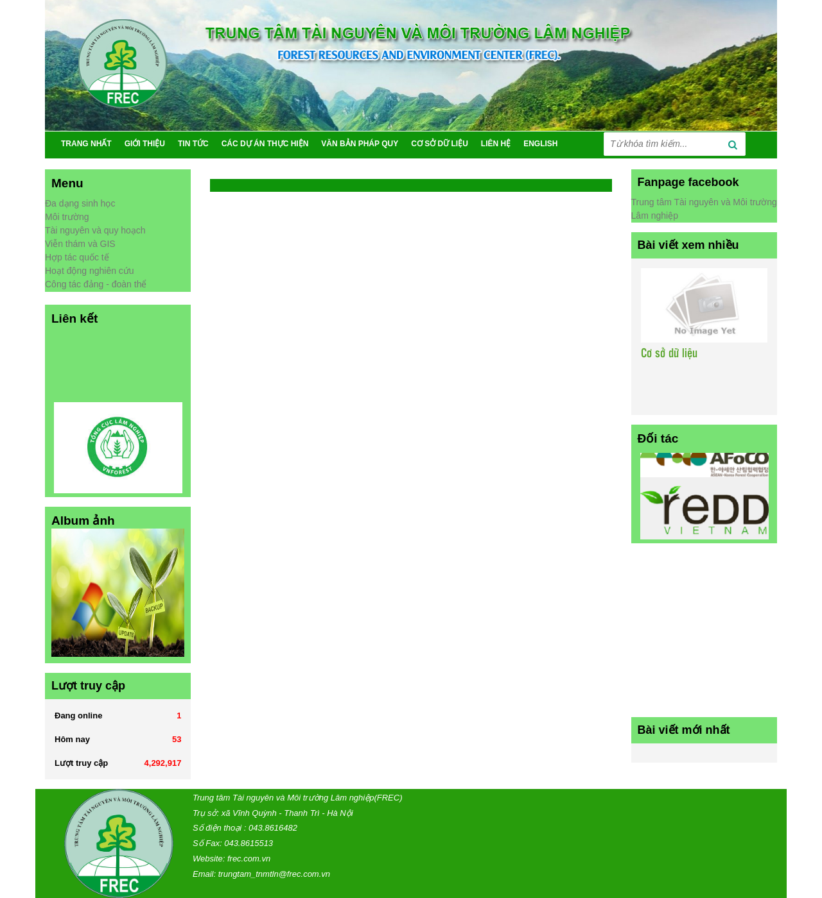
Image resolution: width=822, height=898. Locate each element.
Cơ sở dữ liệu (669, 354)
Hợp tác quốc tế (77, 257)
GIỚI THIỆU (145, 143)
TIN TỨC (193, 143)
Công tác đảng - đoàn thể (95, 284)
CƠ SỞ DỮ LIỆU (439, 143)
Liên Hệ (496, 143)
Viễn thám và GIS (80, 244)
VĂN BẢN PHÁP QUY (359, 143)
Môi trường (67, 217)
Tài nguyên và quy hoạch (95, 230)
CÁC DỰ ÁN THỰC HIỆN (265, 143)
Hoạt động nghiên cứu (89, 271)
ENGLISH (540, 143)
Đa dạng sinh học (80, 203)
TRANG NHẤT (86, 143)
